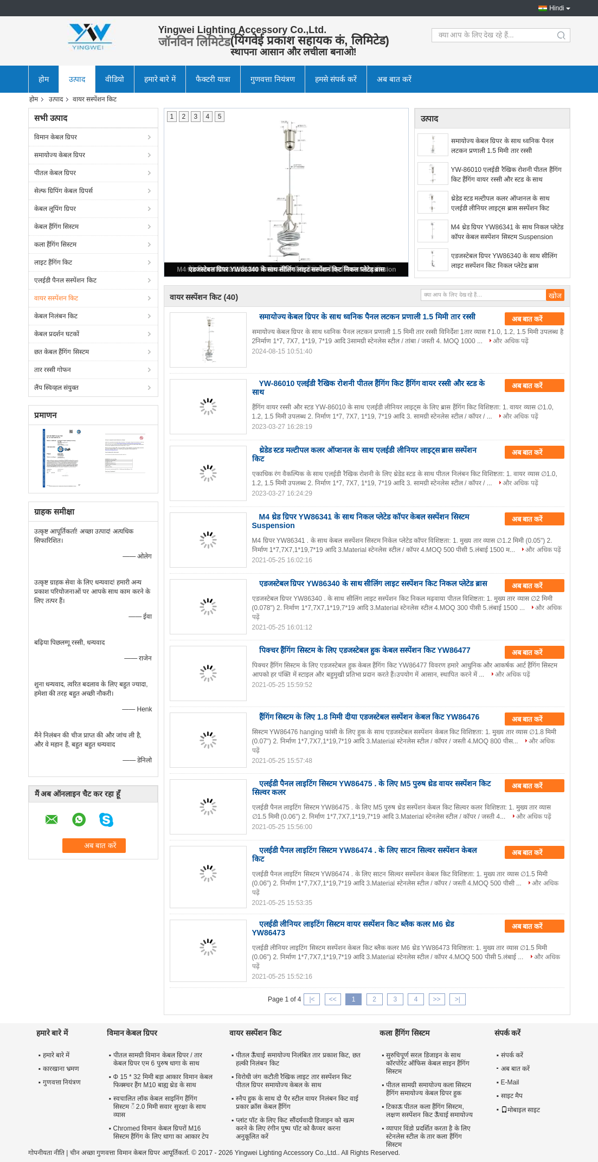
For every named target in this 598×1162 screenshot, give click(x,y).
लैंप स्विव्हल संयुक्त (56, 387)
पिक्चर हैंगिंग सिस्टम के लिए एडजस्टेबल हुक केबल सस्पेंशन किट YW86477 (365, 650)
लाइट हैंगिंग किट (53, 262)
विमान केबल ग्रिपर (56, 137)
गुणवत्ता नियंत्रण (272, 79)
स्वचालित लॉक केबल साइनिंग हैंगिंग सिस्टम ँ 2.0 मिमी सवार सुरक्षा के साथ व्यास (160, 1107)
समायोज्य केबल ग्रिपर (60, 155)
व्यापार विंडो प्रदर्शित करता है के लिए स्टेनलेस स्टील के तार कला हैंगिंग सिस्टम (428, 1136)
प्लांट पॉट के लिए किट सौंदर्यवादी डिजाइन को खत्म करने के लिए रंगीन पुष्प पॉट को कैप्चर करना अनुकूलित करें (295, 1128)
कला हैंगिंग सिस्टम (55, 244)
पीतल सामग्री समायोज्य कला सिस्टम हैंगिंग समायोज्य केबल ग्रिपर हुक (428, 1089)
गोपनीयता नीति (46, 1153)
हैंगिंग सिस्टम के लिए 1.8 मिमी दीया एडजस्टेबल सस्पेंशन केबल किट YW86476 (369, 716)
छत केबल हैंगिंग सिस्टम (61, 352)
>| (457, 999)
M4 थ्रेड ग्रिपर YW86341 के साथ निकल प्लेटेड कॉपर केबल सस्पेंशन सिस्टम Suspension (507, 232)
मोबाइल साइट (520, 1110)
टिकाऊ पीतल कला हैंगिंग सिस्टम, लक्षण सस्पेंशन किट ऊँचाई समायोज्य (429, 1111)
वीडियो (114, 79)
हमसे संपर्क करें (336, 79)
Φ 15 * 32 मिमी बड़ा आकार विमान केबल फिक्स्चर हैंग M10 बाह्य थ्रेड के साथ (163, 1081)
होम (43, 79)
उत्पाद (77, 79)
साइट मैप (512, 1096)
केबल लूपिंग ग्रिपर (55, 209)
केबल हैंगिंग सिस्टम (56, 226)
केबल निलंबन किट (56, 316)
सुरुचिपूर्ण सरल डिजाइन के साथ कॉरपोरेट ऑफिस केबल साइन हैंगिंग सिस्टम (428, 1063)
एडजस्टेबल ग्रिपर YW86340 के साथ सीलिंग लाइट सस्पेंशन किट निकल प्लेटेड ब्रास (286, 269)
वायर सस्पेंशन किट (56, 298)
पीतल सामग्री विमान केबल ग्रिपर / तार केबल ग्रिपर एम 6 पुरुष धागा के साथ (157, 1059)
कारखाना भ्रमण (61, 1069)
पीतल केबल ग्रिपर (55, 173)
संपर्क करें (512, 1055)
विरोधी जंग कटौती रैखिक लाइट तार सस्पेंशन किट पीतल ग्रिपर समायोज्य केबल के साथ (293, 1081)
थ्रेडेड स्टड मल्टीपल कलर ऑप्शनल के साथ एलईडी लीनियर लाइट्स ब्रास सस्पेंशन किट (500, 203)
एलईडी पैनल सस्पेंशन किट (65, 280)
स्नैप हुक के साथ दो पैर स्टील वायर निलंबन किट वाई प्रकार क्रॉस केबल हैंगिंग (297, 1102)
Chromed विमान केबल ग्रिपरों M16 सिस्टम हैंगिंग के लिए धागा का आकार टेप (161, 1132)
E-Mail (510, 1082)
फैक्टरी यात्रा (213, 79)
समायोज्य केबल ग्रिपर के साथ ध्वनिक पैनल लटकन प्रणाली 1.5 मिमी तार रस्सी (502, 146)
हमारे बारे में (160, 79)
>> (437, 999)
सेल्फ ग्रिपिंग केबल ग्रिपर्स (63, 191)
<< (333, 999)
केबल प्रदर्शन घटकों (57, 334)
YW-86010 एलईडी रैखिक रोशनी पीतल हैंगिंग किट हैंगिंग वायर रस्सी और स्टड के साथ (506, 174)
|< (311, 999)
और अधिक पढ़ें (511, 341)
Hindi (556, 8)
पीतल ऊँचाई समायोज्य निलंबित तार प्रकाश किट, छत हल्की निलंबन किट (298, 1059)
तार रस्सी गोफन (53, 370)
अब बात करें (394, 79)
